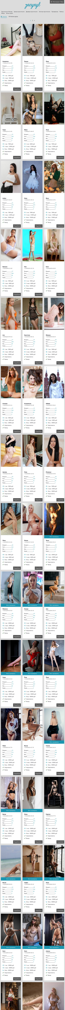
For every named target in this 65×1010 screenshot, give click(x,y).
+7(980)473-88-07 (29, 131)
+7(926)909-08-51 (29, 679)
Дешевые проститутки (31, 11)
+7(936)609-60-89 (51, 268)
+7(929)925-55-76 (29, 268)
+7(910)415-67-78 (7, 747)
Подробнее (17, 89)
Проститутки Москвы (6, 11)
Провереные (55, 11)
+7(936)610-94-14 (7, 337)
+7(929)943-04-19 (51, 337)
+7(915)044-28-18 (51, 542)
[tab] (4, 17)
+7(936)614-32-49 (29, 405)
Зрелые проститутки (19, 11)
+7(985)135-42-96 (7, 63)
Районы (61, 11)
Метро (3, 13)
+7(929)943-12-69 (7, 268)
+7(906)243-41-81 (29, 63)
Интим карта (9, 13)
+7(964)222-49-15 (29, 200)
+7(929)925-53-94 (51, 473)
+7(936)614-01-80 (7, 473)
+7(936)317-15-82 (29, 542)
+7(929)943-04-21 (29, 337)
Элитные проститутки (44, 11)
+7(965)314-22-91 (7, 131)
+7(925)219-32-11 (7, 405)
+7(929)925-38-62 (51, 405)
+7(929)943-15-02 (29, 473)
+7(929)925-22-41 (7, 542)
